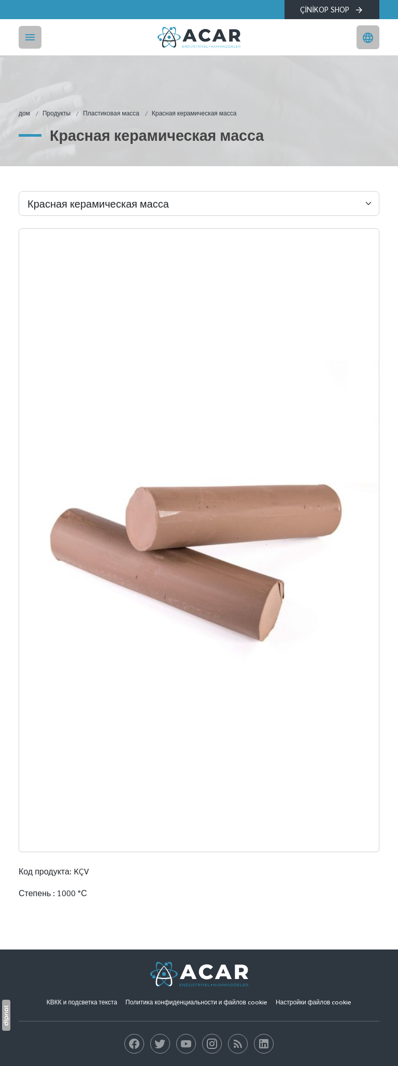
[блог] (134, 1044)
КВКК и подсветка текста (82, 1002)
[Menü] (30, 37)
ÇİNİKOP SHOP (332, 9)
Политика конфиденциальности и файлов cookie (196, 1002)
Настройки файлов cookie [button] (313, 1002)
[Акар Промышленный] (199, 37)
